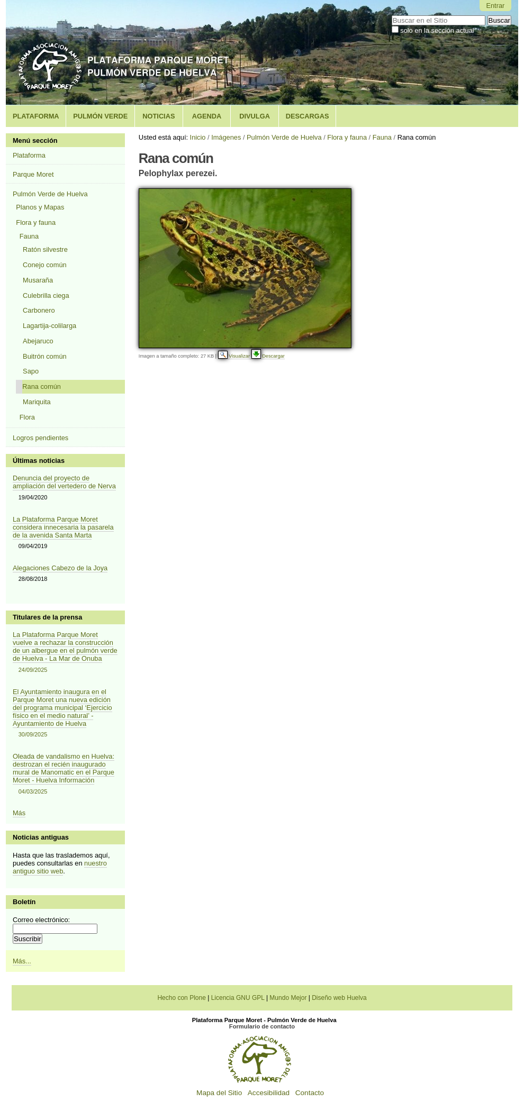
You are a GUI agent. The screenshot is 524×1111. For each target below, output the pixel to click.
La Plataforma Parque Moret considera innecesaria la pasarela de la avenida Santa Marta (63, 527)
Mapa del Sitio (219, 1093)
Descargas (307, 116)
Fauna (382, 137)
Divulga (254, 116)
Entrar (495, 6)
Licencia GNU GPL (238, 997)
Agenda (206, 116)
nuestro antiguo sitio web (60, 867)
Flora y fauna (347, 137)
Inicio (198, 137)
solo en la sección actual (437, 30)
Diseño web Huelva (339, 997)
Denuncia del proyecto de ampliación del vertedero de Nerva (64, 482)
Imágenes (226, 137)
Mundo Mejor (287, 997)
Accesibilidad (269, 1093)
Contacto (309, 1093)
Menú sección (35, 140)
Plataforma (36, 116)
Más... (22, 961)
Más (19, 813)
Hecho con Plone (181, 997)
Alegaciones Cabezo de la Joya (60, 568)
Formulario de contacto (262, 1026)
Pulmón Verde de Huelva (284, 137)
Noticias (158, 116)
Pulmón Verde (100, 116)
